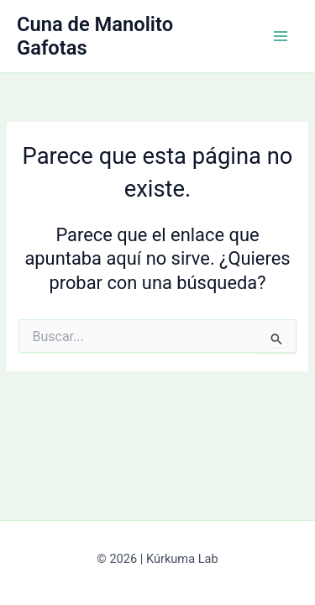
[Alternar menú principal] (280, 36)
